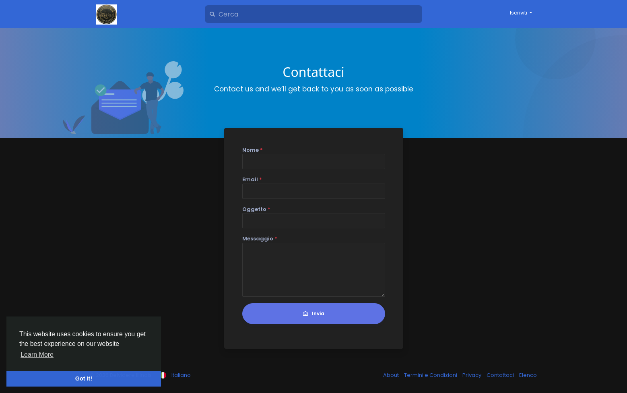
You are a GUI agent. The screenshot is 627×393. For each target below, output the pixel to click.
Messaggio (259, 238)
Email (252, 179)
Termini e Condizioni (431, 375)
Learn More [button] (37, 354)
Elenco (528, 375)
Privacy (472, 375)
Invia (313, 313)
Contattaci (501, 375)
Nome (252, 150)
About (391, 375)
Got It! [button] (83, 378)
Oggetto (256, 209)
